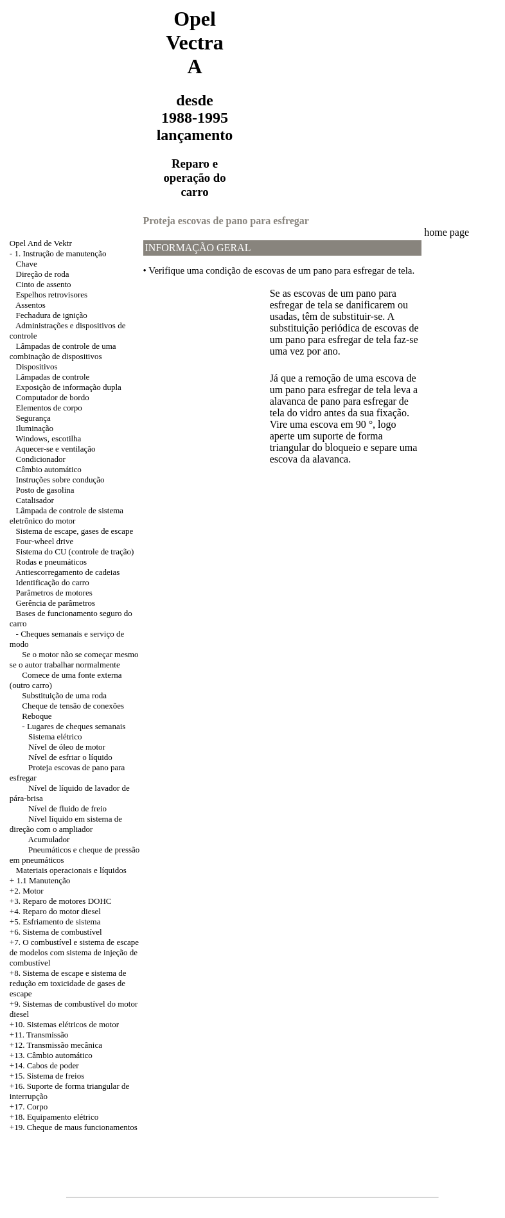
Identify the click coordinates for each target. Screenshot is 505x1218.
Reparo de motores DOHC (66, 901)
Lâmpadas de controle (53, 377)
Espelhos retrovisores (52, 294)
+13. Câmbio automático (51, 1055)
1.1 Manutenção (43, 880)
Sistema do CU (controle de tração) (75, 551)
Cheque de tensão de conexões (73, 705)
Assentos (30, 305)
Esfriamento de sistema (61, 921)
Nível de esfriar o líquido (70, 757)
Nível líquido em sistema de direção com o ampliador (66, 824)
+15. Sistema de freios (47, 1076)
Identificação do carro (52, 582)
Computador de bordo (52, 397)
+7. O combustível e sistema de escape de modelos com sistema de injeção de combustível (74, 952)
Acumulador (48, 839)
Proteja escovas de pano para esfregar (226, 220)
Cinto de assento (43, 284)
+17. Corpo (29, 1106)
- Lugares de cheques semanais (73, 726)
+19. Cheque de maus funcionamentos (73, 1127)
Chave (26, 264)
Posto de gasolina (45, 490)
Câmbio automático (49, 469)
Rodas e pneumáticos (51, 562)
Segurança (33, 418)
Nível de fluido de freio (67, 808)
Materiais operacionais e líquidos (71, 870)
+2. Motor (27, 891)
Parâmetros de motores (54, 592)
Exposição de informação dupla (68, 387)
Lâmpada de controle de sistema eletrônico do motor (66, 515)
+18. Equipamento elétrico (54, 1117)
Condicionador (41, 459)
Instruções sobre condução (60, 479)
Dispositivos (37, 366)
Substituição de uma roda (64, 695)
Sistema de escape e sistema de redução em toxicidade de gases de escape (68, 983)
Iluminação (34, 428)
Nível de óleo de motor (66, 747)
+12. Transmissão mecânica (56, 1045)
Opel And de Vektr (41, 243)
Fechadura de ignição (51, 315)
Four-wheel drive (45, 541)
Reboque (36, 716)
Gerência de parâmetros (55, 603)
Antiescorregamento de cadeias (67, 572)
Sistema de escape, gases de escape (75, 531)
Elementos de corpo (49, 407)
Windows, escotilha (48, 438)
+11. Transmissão (39, 1034)
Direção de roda (42, 274)
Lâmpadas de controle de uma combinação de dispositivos (63, 351)
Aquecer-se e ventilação (55, 449)
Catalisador (35, 500)
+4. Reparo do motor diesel (55, 911)
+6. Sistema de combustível (56, 932)
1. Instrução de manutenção (60, 253)
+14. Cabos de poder (44, 1065)
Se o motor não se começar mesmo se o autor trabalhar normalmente (74, 659)
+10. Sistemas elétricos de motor (64, 1024)
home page (446, 232)
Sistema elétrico (55, 736)
